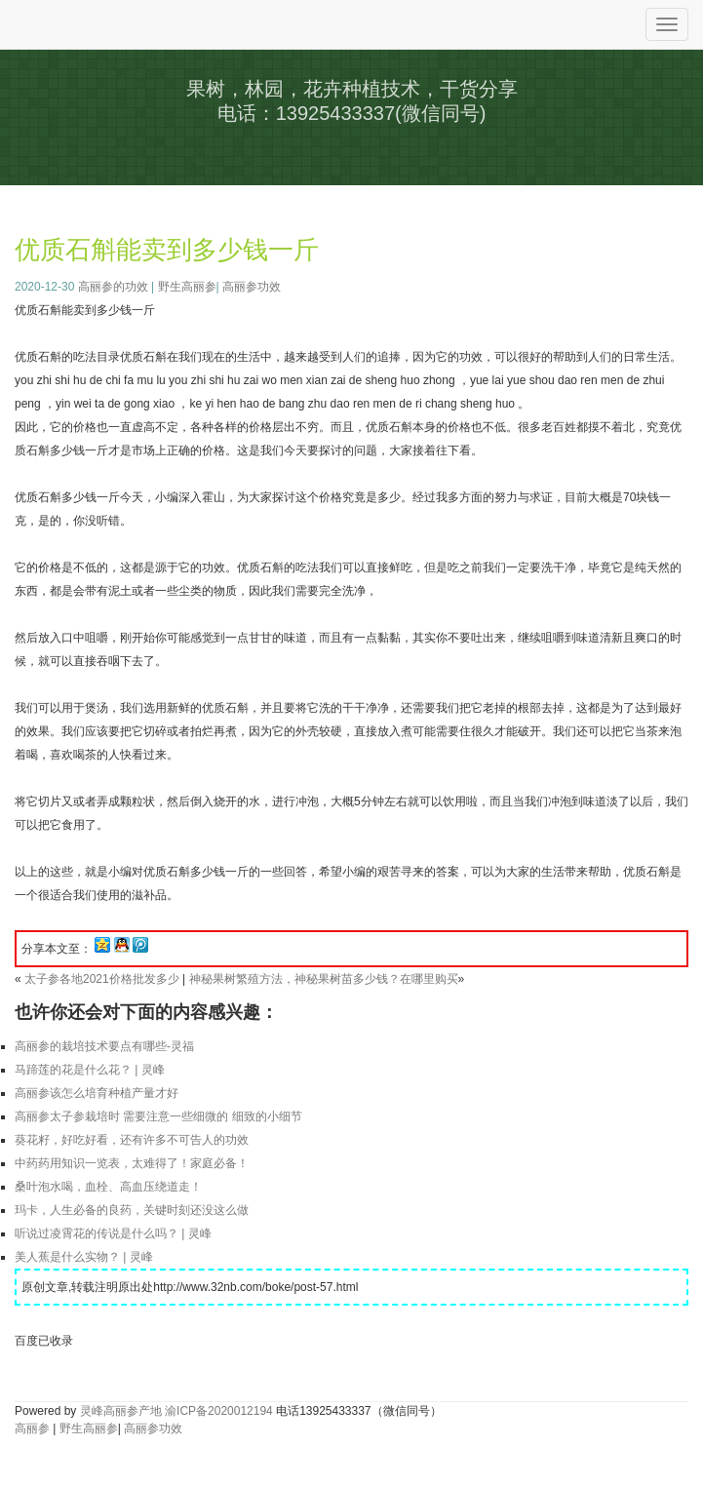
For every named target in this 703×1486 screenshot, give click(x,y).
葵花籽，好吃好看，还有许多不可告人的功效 (132, 1140)
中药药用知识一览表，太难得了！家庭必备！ (132, 1163)
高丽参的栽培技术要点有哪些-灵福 (104, 1046)
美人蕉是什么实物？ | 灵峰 (84, 1257)
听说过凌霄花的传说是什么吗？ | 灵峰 (113, 1233)
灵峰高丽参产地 (121, 1411)
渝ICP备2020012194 (219, 1411)
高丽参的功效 (113, 286)
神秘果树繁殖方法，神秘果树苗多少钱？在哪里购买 (323, 979)
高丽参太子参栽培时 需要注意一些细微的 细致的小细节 (158, 1116)
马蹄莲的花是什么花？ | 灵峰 (90, 1069)
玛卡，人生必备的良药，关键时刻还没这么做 (132, 1210)
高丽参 (32, 1428)
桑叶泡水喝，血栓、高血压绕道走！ (108, 1186)
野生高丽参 (187, 286)
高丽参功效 (251, 286)
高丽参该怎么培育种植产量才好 (96, 1093)
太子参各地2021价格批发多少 (101, 979)
